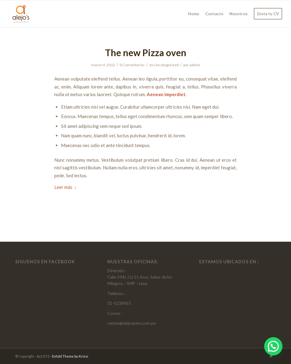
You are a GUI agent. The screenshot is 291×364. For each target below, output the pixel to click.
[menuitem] (193, 13)
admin (194, 65)
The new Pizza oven (145, 52)
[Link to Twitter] (271, 356)
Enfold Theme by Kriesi (70, 356)
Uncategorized (166, 65)
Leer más (66, 187)
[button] (273, 346)
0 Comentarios (132, 65)
